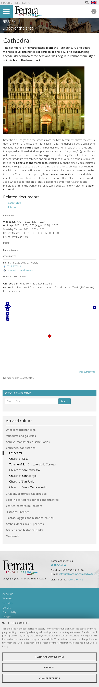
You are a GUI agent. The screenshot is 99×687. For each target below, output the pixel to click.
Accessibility (9, 612)
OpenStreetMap (87, 371)
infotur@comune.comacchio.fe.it (77, 574)
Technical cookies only (49, 656)
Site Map (8, 603)
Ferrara (9, 21)
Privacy (6, 616)
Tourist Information (17, 2)
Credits (7, 607)
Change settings (49, 678)
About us (8, 594)
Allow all (49, 667)
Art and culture (19, 420)
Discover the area (18, 28)
